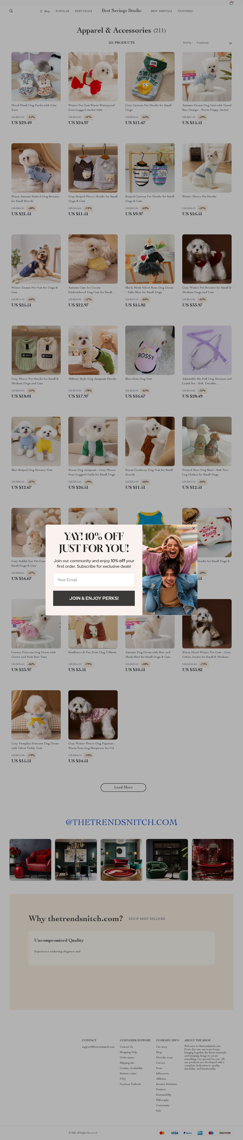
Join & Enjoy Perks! (94, 598)
